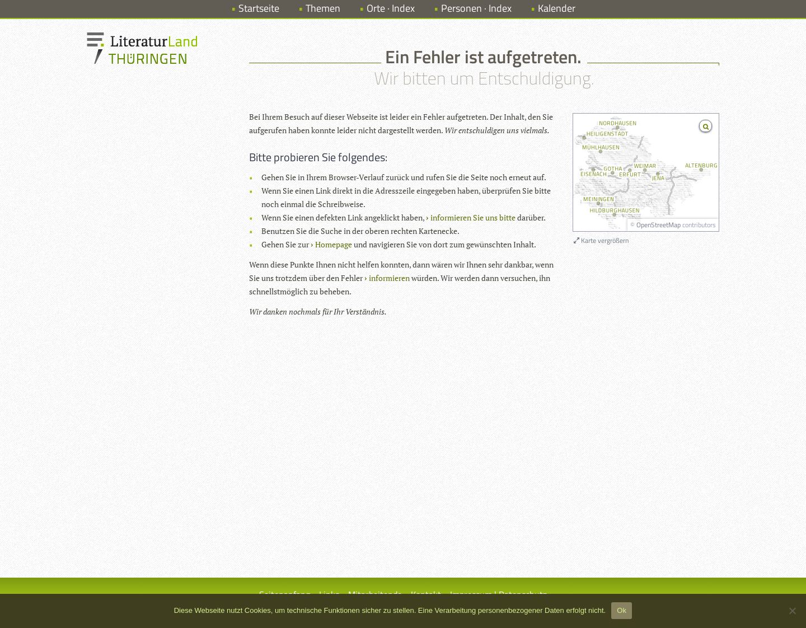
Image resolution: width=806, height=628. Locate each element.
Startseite (258, 8)
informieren (389, 278)
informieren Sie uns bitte (473, 217)
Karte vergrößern (601, 240)
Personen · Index (476, 8)
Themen (323, 8)
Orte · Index (391, 8)
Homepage (333, 244)
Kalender (556, 8)
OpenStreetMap (658, 224)
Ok (621, 610)
